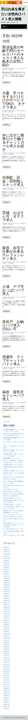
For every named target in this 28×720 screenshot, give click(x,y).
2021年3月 (6, 680)
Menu (4, 26)
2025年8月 (6, 563)
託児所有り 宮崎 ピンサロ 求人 (12, 504)
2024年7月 (6, 591)
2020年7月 (6, 697)
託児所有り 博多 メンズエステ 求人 (13, 464)
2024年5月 (6, 596)
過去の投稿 (7, 421)
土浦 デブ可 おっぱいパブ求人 (14, 290)
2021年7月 (6, 671)
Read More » (6, 82)
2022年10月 (6, 638)
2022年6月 (6, 647)
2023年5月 (6, 622)
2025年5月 (6, 569)
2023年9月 (6, 613)
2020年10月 (6, 691)
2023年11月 (6, 609)
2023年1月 (6, 631)
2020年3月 (6, 706)
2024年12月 (6, 580)
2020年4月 (6, 704)
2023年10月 (6, 611)
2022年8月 (6, 642)
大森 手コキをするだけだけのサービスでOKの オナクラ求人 (13, 100)
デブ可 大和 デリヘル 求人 (10, 489)
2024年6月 (6, 594)
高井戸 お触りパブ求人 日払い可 (13, 325)
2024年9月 (6, 587)
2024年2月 (6, 602)
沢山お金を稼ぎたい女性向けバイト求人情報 (13, 14)
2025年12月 (6, 554)
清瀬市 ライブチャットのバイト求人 (13, 360)
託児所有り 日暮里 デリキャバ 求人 (13, 471)
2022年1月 (6, 658)
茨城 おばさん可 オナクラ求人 (13, 216)
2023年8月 (6, 616)
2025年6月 (6, 567)
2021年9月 (6, 667)
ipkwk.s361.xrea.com (9, 68)
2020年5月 (6, 702)
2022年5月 (6, 649)
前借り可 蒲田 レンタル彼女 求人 (12, 491)
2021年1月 (6, 684)
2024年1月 (6, 605)
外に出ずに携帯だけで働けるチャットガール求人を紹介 (13, 142)
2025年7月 (6, 565)
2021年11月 (6, 662)
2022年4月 (6, 651)
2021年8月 (6, 669)
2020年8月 (6, 695)
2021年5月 (6, 675)
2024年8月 (6, 589)
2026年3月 (6, 547)
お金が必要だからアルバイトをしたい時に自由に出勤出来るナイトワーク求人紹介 (13, 525)
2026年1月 (6, 552)
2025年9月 (6, 560)
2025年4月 (6, 571)
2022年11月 (6, 636)
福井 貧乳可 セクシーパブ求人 (14, 395)
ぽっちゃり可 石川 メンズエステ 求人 (14, 535)
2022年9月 (6, 640)
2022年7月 (6, 644)
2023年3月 (6, 627)
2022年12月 (6, 633)
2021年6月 (6, 673)
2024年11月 (6, 582)
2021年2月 (6, 682)
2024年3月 (6, 600)
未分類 (11, 69)
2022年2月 (6, 655)
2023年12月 (6, 607)
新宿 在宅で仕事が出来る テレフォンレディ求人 (14, 253)
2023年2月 (6, 629)
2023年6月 (6, 620)
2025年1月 (6, 578)
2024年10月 (6, 585)
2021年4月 (6, 678)
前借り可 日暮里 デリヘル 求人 (12, 498)
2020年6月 (6, 700)
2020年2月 (6, 709)
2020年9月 (6, 693)
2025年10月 (6, 558)
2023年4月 (6, 625)
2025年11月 (6, 556)
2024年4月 (6, 598)
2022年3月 (6, 653)
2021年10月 (6, 664)
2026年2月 (6, 549)
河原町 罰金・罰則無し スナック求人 (14, 181)
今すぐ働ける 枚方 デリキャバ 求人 (13, 529)
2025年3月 (6, 574)
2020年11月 (6, 689)
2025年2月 (6, 576)
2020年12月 (6, 686)
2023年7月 (6, 618)
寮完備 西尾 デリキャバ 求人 (11, 458)
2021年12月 (6, 660)
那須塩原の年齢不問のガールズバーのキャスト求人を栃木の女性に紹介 (13, 56)
